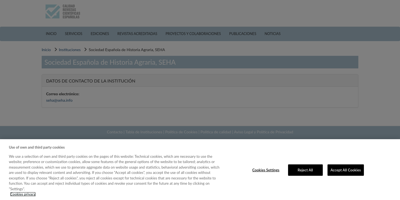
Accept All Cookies (346, 170)
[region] (200, 169)
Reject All (305, 170)
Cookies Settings (265, 170)
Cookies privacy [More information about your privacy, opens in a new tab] (23, 194)
